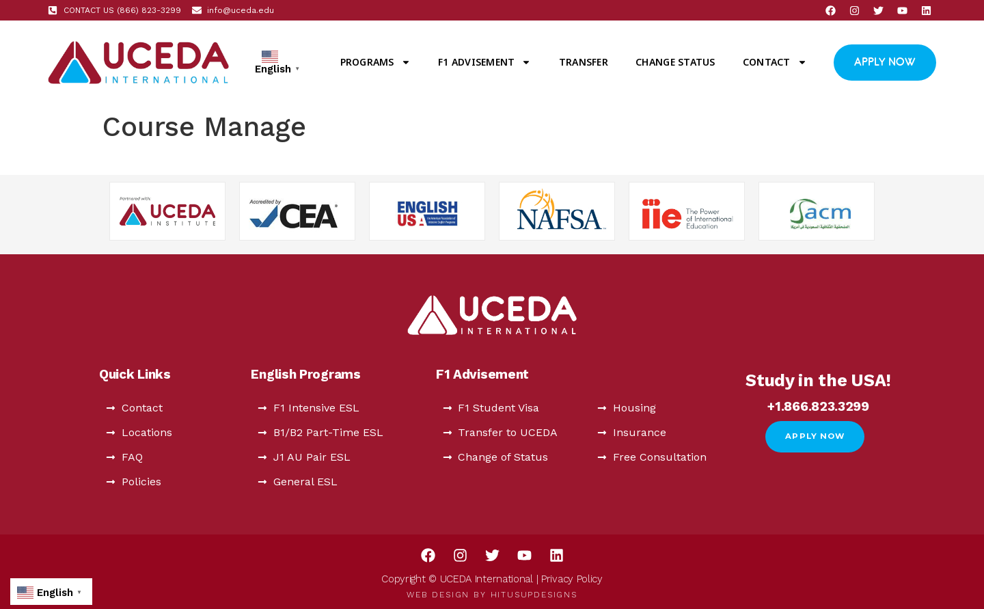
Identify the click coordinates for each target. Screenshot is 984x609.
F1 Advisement (484, 62)
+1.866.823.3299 (818, 406)
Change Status (675, 61)
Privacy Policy (572, 579)
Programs (375, 62)
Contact (775, 62)
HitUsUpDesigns (534, 594)
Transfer (583, 61)
